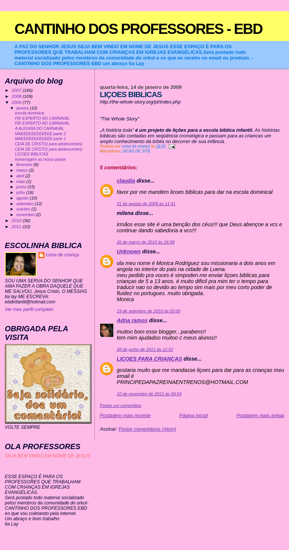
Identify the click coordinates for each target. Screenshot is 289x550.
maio (21, 181)
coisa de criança (62, 254)
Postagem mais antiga (260, 415)
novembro (26, 214)
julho (21, 192)
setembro (25, 203)
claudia (126, 181)
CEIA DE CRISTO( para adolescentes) (48, 144)
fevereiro (24, 164)
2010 (17, 220)
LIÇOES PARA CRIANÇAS (149, 359)
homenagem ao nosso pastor (40, 159)
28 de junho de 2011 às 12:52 (145, 349)
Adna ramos (132, 320)
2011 (17, 226)
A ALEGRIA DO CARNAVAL (39, 128)
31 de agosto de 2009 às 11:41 (146, 203)
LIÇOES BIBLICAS (31, 154)
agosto (23, 198)
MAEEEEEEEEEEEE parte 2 (40, 134)
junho (21, 186)
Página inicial (193, 415)
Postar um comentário (120, 405)
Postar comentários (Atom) (147, 429)
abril (20, 176)
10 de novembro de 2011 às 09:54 (149, 394)
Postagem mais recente (125, 415)
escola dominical (29, 113)
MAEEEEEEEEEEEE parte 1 (40, 139)
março (22, 170)
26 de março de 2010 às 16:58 (145, 242)
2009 (17, 102)
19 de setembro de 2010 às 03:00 (148, 311)
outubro (23, 209)
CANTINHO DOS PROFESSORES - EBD (138, 29)
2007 (17, 90)
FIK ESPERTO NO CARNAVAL (42, 118)
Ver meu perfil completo (29, 309)
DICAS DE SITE (136, 151)
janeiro (23, 108)
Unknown (129, 251)
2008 (17, 96)
